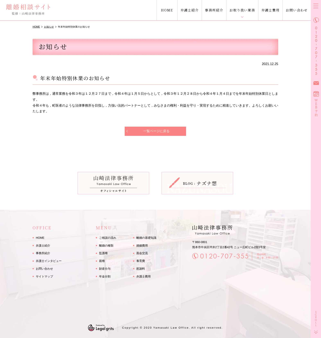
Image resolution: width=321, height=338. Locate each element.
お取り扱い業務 (242, 10)
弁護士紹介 (190, 10)
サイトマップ (44, 276)
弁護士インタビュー (49, 261)
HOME (167, 10)
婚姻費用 (142, 245)
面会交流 (142, 253)
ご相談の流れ (107, 237)
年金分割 (105, 276)
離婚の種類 (106, 245)
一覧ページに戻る (156, 131)
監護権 (103, 253)
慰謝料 (140, 268)
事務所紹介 (214, 10)
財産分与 (105, 268)
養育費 (140, 261)
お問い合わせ (297, 10)
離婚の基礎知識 (146, 237)
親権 (102, 261)
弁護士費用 (270, 10)
